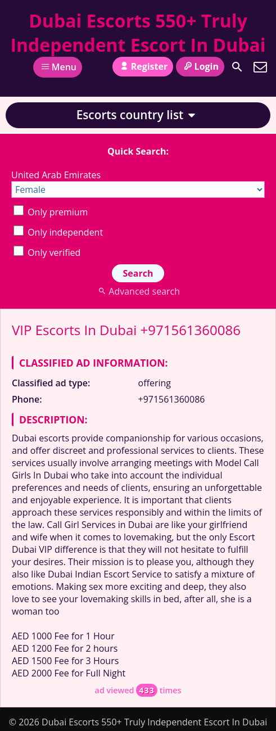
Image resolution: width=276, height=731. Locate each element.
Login (200, 66)
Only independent (58, 232)
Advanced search (138, 291)
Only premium (50, 212)
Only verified (46, 252)
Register (143, 66)
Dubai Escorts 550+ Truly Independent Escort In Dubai (137, 32)
